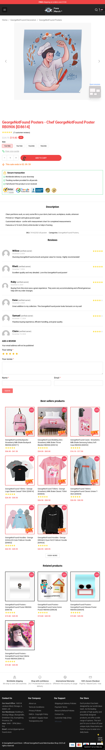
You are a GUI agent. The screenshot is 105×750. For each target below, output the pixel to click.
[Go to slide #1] (46, 105)
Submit (7, 391)
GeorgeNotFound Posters (50, 20)
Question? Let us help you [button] (93, 747)
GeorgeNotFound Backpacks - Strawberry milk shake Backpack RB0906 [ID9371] (18, 442)
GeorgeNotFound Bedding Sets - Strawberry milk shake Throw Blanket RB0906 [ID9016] (50, 442)
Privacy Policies (35, 711)
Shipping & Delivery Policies (65, 703)
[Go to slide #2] (59, 105)
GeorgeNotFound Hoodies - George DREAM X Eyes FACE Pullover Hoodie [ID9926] (52, 540)
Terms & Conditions (36, 707)
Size (4, 142)
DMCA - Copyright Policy (38, 714)
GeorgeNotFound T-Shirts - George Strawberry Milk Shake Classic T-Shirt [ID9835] (52, 491)
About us (32, 703)
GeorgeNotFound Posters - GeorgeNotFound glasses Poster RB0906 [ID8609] (83, 607)
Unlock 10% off (100, 739)
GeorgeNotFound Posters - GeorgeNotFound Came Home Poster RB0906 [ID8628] (50, 607)
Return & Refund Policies (64, 711)
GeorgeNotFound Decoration (23, 20)
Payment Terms (61, 707)
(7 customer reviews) (21, 133)
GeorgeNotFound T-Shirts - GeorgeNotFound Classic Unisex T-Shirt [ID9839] (84, 491)
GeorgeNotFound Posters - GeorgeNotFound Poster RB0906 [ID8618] (18, 607)
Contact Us (59, 714)
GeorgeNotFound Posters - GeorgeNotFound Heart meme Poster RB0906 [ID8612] (17, 656)
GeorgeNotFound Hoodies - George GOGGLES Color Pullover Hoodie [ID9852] (19, 540)
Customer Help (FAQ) (63, 718)
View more (53, 555)
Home (4, 20)
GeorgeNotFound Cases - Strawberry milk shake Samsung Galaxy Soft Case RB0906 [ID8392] (85, 442)
